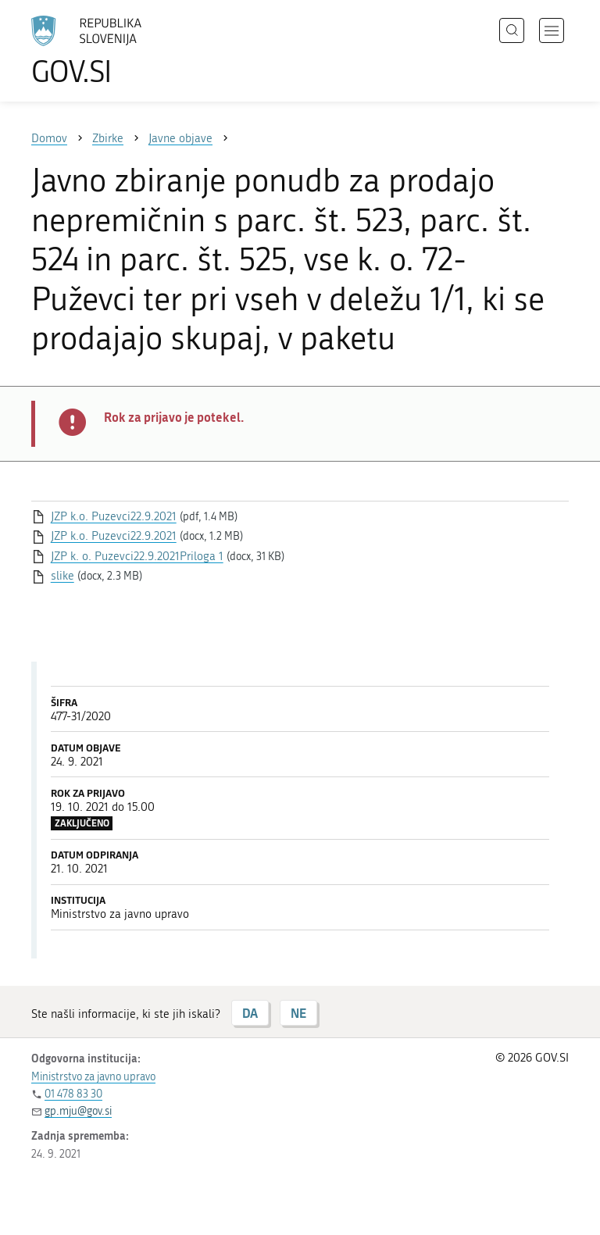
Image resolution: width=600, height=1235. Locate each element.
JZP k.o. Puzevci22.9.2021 (114, 516)
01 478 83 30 (73, 1094)
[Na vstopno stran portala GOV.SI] (109, 51)
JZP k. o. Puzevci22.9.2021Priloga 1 (137, 556)
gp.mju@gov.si (78, 1111)
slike (62, 576)
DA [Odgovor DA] (250, 1013)
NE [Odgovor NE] (298, 1013)
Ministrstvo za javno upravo (93, 1076)
